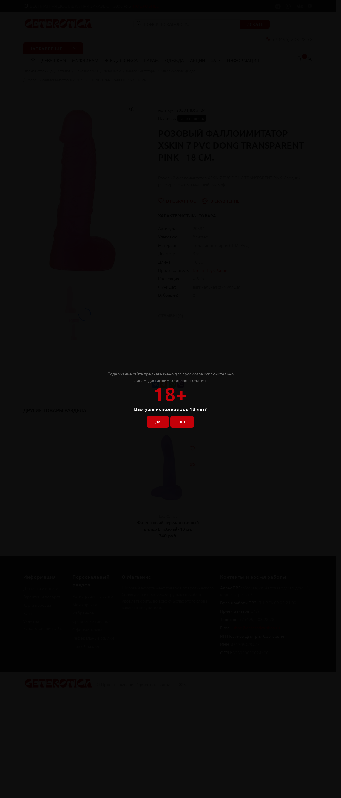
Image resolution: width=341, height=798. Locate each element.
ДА (156, 420)
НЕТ (183, 420)
